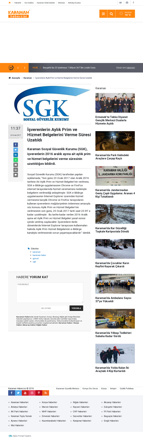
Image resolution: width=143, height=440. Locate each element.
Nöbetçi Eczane (74, 3)
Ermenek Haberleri (50, 416)
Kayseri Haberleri (81, 407)
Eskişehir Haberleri (113, 407)
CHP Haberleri (80, 411)
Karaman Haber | (66, 323)
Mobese (61, 3)
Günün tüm (125, 67)
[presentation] (18, 67)
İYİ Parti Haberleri (112, 411)
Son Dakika (29, 3)
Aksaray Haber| (29, 325)
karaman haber (39, 255)
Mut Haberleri (17, 425)
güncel (36, 258)
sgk (34, 262)
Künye (104, 388)
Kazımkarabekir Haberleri (54, 421)
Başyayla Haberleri (113, 416)
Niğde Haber (41, 325)
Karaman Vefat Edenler (46, 3)
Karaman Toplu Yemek (21, 416)
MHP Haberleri (49, 411)
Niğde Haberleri (80, 402)
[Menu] (103, 13)
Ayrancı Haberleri (19, 421)
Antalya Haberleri (19, 407)
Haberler (17, 3)
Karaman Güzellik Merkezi (67, 388)
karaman (36, 252)
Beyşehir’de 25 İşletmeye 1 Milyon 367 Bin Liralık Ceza (69, 67)
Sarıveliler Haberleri (82, 416)
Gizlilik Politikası (127, 388)
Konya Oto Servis (90, 388)
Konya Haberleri (49, 402)
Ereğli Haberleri (111, 421)
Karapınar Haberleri (82, 421)
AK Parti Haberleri (19, 411)
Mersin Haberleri (50, 407)
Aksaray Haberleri (112, 402)
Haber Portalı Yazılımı (22, 436)
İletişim (113, 388)
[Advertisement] (71, 43)
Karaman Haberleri (19, 402)
